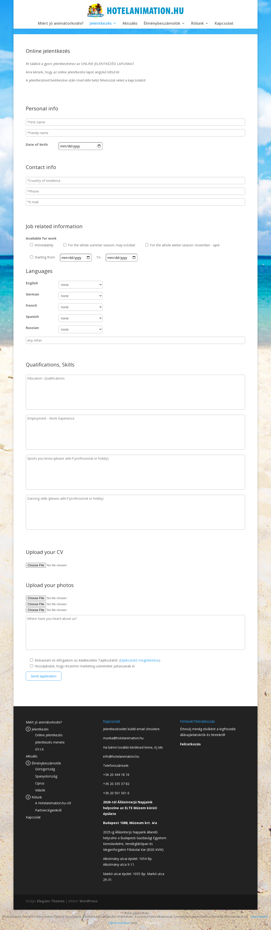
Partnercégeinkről (48, 810)
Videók (40, 790)
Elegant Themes (51, 901)
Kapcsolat (224, 24)
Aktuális (129, 24)
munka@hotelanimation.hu (123, 738)
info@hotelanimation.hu (121, 756)
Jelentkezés (101, 24)
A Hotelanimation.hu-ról (53, 803)
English (32, 283)
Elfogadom (152, 923)
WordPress (89, 901)
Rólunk (197, 24)
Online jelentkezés (49, 735)
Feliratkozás (190, 744)
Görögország (45, 769)
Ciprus (39, 783)
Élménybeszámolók (162, 24)
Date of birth (37, 144)
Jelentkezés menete (50, 742)
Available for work (41, 238)
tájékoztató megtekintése (139, 660)
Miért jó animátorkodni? (61, 24)
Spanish (32, 316)
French (31, 305)
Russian (32, 328)
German (32, 294)
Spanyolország (46, 776)
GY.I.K (39, 749)
